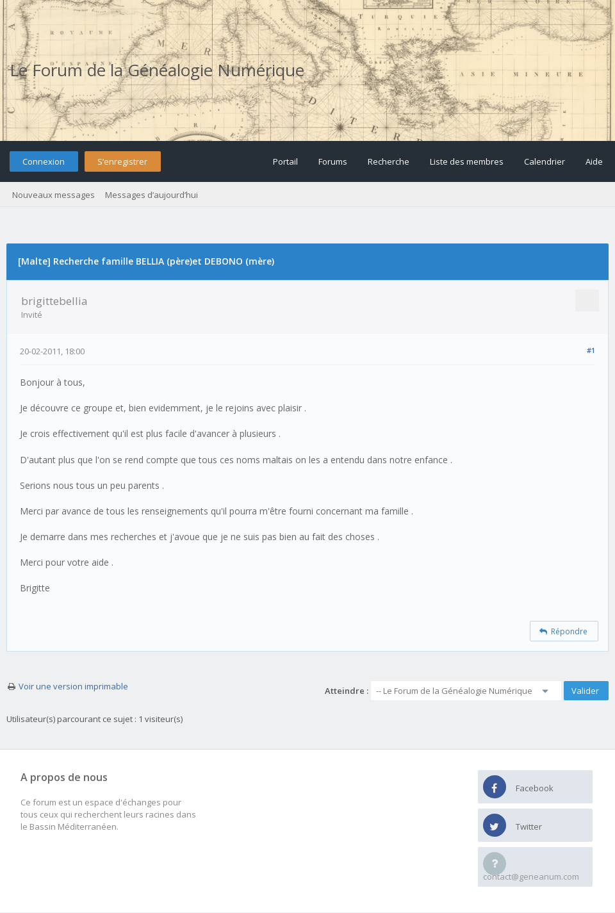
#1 (591, 350)
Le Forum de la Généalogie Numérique (157, 69)
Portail (285, 161)
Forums (332, 161)
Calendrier (544, 161)
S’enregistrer (122, 161)
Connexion (43, 161)
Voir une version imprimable (73, 686)
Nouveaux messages (53, 195)
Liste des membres (467, 161)
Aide (594, 161)
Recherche (388, 161)
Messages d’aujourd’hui (151, 195)
